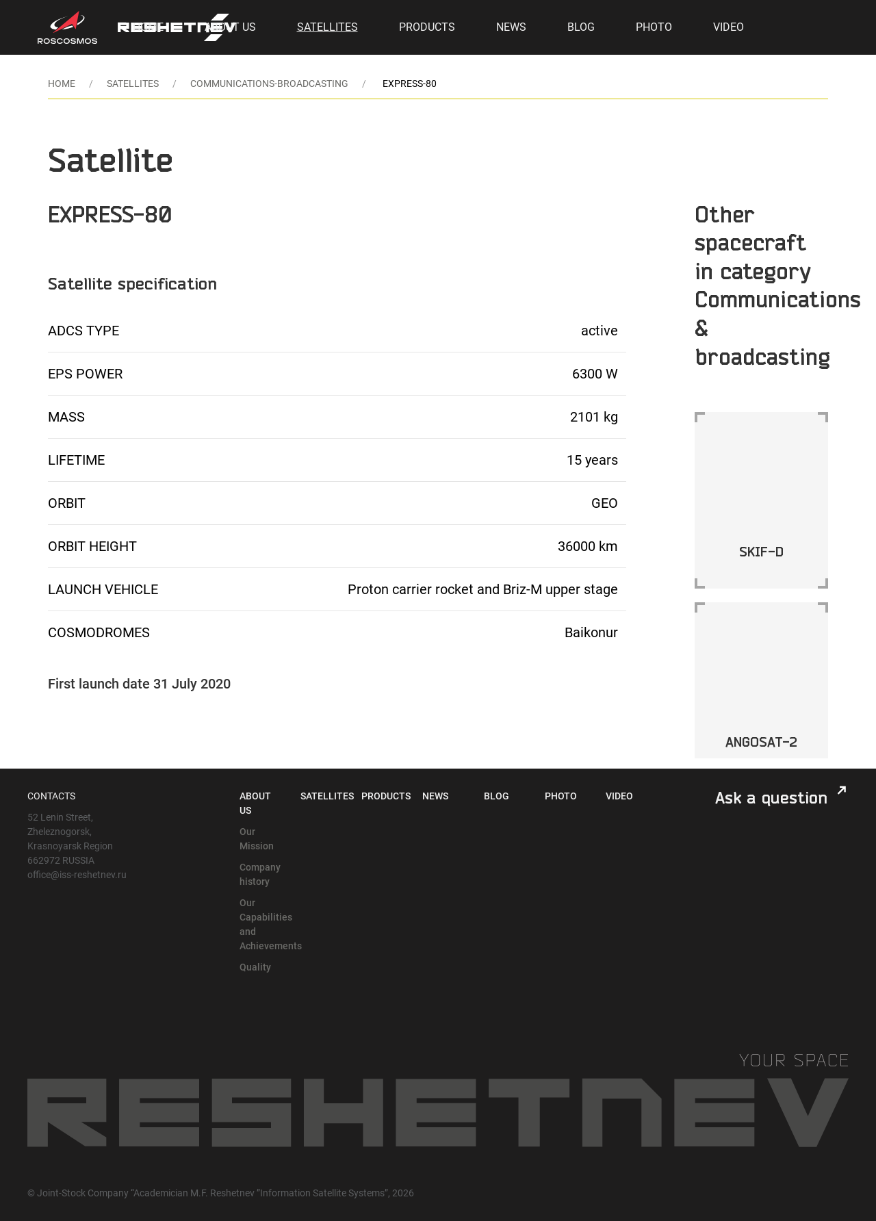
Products (427, 27)
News (511, 27)
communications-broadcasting (269, 83)
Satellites (327, 27)
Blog (581, 27)
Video (728, 27)
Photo (654, 27)
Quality (255, 967)
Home (148, 27)
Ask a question (771, 797)
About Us (230, 27)
